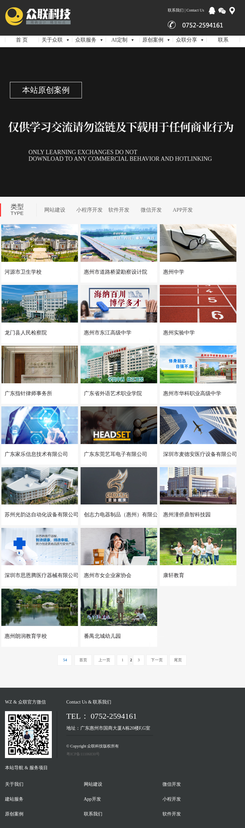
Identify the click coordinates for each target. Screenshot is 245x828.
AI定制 (122, 40)
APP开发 (183, 210)
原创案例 (156, 40)
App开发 (92, 799)
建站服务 (14, 799)
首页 (83, 660)
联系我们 (93, 813)
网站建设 (54, 210)
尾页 (178, 660)
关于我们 (14, 784)
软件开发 (118, 210)
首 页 (22, 40)
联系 (223, 40)
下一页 (157, 660)
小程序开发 (89, 210)
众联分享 (189, 40)
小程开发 (171, 799)
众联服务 (89, 40)
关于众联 (55, 40)
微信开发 (151, 210)
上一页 (104, 660)
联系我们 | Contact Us (186, 10)
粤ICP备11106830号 (83, 754)
